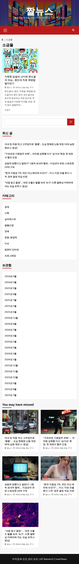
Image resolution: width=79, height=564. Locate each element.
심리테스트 (10, 219)
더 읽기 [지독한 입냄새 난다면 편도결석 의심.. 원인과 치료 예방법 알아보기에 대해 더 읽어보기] (7, 110)
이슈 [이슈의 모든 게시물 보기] (7, 430)
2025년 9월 (10, 288)
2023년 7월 (10, 395)
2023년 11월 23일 (22, 87)
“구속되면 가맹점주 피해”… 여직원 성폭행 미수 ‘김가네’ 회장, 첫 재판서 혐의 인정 (39, 155)
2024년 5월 (10, 341)
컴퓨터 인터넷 (12, 249)
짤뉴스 (39, 11)
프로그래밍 (10, 255)
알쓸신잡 (9, 225)
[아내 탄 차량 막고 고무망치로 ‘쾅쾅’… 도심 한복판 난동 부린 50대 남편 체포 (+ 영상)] (20, 422)
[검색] (70, 122)
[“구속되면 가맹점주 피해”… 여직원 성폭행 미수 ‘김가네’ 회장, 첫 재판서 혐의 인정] (59, 422)
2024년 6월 (10, 335)
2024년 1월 (10, 359)
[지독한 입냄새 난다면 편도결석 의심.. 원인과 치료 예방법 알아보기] (20, 61)
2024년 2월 (10, 353)
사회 (7, 213)
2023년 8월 (10, 389)
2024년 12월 (11, 317)
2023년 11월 (11, 371)
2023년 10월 (11, 377)
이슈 (7, 243)
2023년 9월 (10, 383)
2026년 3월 (10, 282)
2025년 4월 (10, 311)
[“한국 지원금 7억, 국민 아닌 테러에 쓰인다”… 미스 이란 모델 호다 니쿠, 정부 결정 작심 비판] (59, 468)
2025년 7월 (10, 300)
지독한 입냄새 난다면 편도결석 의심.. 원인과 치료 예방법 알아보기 (20, 80)
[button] (5, 30)
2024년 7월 (10, 329)
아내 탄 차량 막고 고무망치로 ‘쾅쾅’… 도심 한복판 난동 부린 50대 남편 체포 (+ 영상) (39, 146)
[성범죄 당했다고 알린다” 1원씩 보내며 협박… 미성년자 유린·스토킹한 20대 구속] (20, 468)
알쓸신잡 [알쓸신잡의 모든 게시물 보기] (8, 69)
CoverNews (60, 558)
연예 (7, 231)
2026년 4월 (10, 276)
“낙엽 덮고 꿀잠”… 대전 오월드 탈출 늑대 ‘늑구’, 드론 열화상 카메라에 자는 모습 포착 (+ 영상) (39, 184)
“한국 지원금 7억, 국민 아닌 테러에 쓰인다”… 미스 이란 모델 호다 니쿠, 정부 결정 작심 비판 (38, 175)
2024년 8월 (10, 323)
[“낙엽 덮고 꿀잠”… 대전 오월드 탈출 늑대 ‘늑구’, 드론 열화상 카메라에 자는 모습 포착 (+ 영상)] (20, 515)
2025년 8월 (10, 294)
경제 (7, 207)
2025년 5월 (10, 306)
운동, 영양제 (11, 237)
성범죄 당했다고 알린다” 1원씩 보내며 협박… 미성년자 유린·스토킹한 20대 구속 (39, 165)
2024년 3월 (10, 347)
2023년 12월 (11, 365)
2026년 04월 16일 (22, 448)
